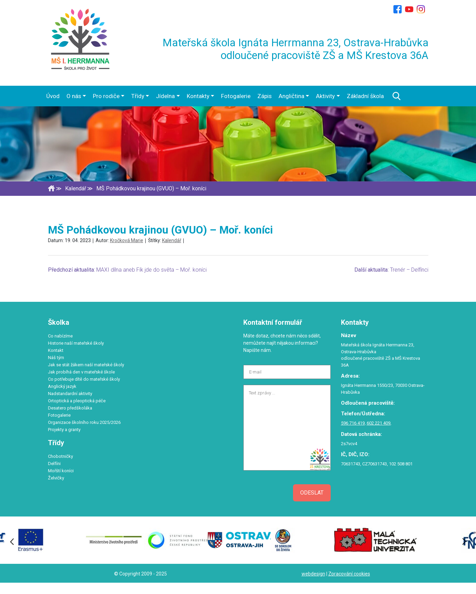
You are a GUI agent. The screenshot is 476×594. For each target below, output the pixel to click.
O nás (73, 96)
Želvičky (56, 477)
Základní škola (365, 96)
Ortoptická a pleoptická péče (77, 400)
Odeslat (312, 492)
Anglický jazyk (62, 386)
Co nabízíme (60, 335)
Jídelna (165, 96)
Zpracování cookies (349, 574)
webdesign (313, 574)
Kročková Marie (126, 240)
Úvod (53, 96)
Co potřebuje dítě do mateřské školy (84, 379)
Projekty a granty (64, 429)
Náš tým (56, 357)
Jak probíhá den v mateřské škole (81, 372)
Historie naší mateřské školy (76, 343)
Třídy (137, 96)
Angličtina (291, 96)
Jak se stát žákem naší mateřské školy (86, 364)
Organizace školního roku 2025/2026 (84, 422)
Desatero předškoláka (70, 408)
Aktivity (325, 96)
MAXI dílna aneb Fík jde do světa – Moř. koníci (151, 269)
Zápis (264, 96)
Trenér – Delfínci (409, 269)
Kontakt (55, 350)
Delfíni (54, 463)
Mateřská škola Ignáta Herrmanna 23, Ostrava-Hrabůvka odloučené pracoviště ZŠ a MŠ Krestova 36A (295, 49)
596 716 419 (353, 423)
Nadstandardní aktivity (70, 393)
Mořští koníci (61, 470)
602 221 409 (378, 423)
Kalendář (171, 240)
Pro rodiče (106, 96)
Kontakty (198, 96)
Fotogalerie (236, 96)
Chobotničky (60, 456)
